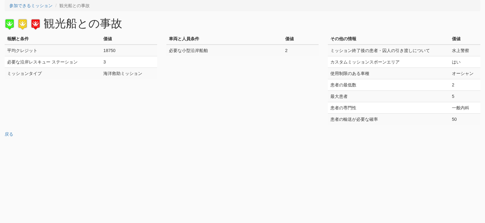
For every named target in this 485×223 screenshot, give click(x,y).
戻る (9, 134)
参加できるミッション (31, 5)
